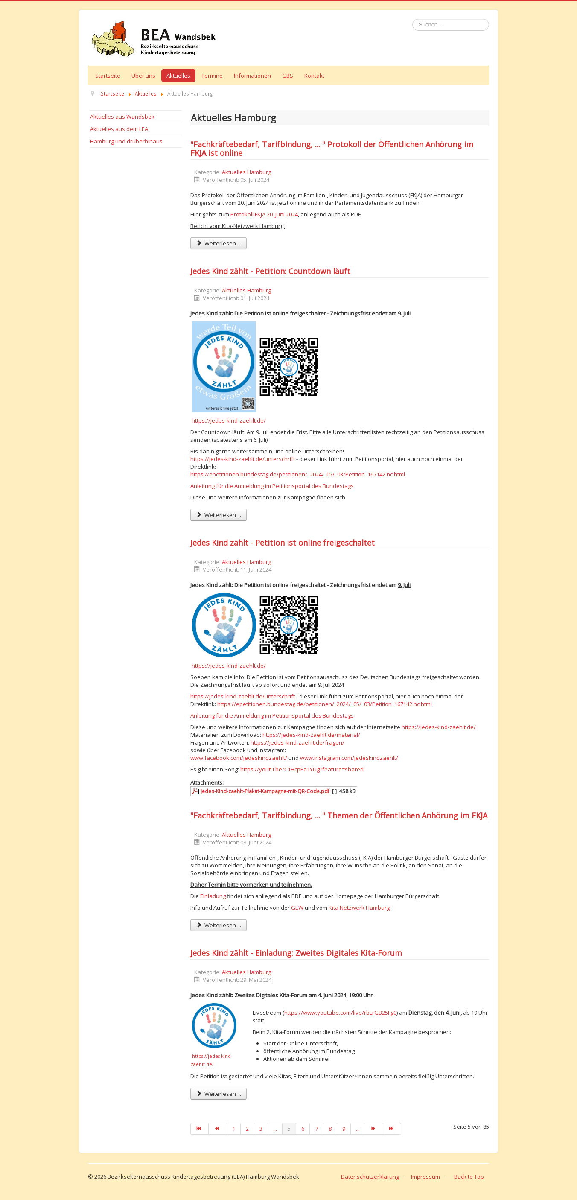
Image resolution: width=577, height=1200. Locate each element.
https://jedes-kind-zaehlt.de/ (229, 420)
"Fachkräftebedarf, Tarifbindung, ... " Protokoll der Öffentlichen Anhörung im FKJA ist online (331, 148)
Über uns (143, 75)
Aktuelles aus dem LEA (119, 129)
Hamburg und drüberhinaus (126, 141)
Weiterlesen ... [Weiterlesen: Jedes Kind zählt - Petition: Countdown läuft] (218, 515)
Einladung (213, 896)
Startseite (107, 75)
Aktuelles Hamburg (246, 172)
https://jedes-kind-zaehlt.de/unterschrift (242, 459)
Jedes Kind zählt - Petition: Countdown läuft (270, 271)
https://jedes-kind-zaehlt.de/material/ (311, 735)
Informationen (252, 75)
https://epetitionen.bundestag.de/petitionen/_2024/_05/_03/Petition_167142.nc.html (297, 474)
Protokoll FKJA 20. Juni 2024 (264, 214)
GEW (297, 907)
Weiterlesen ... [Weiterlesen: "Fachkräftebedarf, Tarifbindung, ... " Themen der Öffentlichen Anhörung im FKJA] (218, 925)
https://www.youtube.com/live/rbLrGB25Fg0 (340, 1012)
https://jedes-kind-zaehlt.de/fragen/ (297, 742)
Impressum (425, 1177)
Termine (212, 75)
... (275, 1129)
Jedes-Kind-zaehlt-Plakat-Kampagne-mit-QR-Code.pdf (265, 791)
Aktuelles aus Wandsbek (122, 116)
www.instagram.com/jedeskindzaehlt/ (349, 758)
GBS (287, 75)
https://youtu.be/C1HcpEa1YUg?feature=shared (302, 769)
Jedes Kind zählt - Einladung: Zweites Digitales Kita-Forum (296, 953)
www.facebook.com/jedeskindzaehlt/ (238, 758)
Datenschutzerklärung (370, 1177)
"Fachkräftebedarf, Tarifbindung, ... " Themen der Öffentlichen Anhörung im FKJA (338, 815)
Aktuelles (178, 75)
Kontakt (314, 75)
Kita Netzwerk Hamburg (359, 907)
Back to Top (469, 1177)
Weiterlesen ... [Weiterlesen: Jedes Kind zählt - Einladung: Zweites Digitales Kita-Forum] (218, 1094)
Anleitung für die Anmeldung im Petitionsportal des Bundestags (272, 486)
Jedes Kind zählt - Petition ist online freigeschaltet (282, 542)
